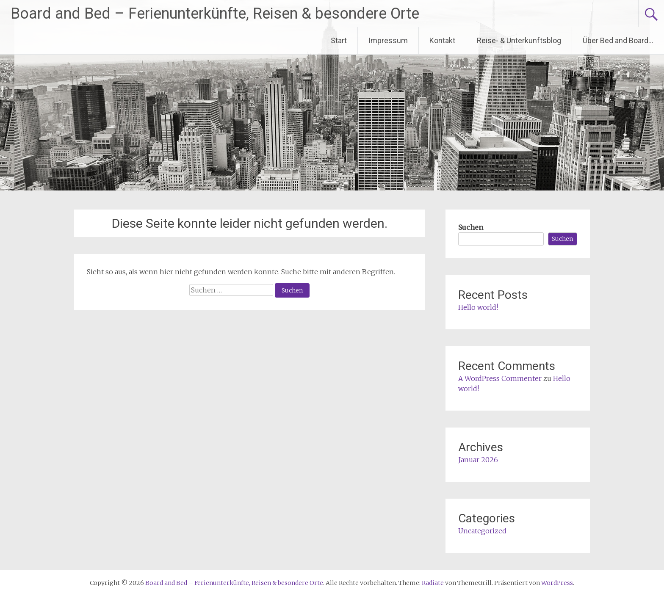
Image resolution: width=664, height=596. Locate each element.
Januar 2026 (478, 459)
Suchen (470, 227)
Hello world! (478, 307)
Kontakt (442, 40)
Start (339, 40)
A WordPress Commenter (500, 378)
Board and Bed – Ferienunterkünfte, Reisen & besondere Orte (215, 13)
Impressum (388, 40)
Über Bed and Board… (618, 40)
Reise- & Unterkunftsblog (519, 40)
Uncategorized (482, 531)
